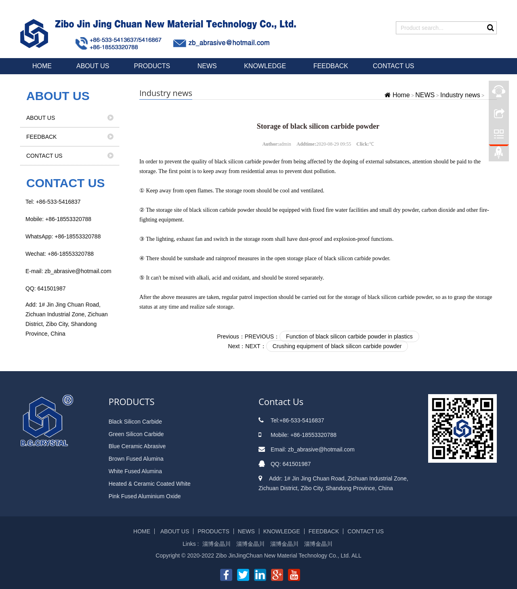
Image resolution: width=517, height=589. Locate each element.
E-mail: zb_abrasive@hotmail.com (68, 271)
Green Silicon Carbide (136, 434)
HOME (42, 66)
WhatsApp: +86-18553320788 (63, 236)
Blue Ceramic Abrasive (137, 446)
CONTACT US (393, 66)
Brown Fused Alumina (136, 458)
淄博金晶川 (216, 544)
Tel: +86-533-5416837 (53, 201)
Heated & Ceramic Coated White (150, 483)
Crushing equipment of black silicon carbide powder (337, 346)
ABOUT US (92, 66)
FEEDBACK (330, 66)
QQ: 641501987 (45, 288)
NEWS (208, 66)
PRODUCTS (153, 66)
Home (401, 95)
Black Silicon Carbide (135, 421)
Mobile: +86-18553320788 (58, 219)
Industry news (460, 95)
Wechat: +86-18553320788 (59, 254)
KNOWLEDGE (266, 66)
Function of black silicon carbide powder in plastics (349, 336)
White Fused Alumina (135, 471)
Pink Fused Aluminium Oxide (145, 496)
